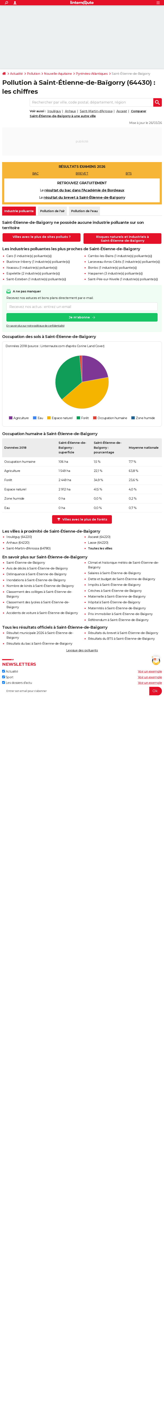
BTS (129, 173)
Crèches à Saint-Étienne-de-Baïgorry (115, 591)
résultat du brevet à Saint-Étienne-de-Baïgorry (84, 198)
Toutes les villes (100, 548)
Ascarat (121, 111)
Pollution (33, 74)
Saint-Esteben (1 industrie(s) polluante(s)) (36, 279)
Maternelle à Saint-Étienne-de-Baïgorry (116, 596)
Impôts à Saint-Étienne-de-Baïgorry (114, 585)
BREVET (82, 173)
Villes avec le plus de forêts (82, 519)
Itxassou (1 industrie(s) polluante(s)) (31, 268)
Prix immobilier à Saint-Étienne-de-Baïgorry (120, 614)
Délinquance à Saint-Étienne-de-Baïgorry (36, 574)
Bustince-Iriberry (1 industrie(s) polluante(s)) (38, 262)
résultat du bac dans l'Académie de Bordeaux (84, 190)
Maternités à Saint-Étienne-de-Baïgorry (117, 608)
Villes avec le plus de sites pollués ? (42, 237)
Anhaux (70, 111)
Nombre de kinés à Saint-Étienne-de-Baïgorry (40, 586)
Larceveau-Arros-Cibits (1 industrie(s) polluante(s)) (124, 262)
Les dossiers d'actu (17, 683)
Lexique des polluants (82, 650)
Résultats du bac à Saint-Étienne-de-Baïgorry (39, 643)
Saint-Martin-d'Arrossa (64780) (28, 548)
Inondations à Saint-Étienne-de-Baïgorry (36, 580)
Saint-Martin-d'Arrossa (96, 111)
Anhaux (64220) (17, 543)
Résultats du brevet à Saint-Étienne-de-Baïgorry (123, 633)
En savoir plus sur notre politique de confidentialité (35, 325)
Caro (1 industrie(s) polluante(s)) (28, 256)
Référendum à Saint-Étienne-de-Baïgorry (118, 620)
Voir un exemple (150, 671)
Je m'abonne (79, 317)
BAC (35, 173)
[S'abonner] (82, 691)
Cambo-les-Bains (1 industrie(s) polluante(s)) (120, 256)
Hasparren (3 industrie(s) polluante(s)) (115, 273)
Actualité (16, 74)
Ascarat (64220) (99, 537)
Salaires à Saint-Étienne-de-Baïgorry (114, 573)
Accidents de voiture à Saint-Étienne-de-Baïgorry (42, 613)
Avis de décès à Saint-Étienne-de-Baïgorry (37, 568)
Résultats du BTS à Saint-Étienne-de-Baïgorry (121, 639)
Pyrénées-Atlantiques (92, 74)
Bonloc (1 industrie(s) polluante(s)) (112, 268)
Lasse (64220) (98, 543)
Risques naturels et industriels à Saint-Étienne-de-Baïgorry (122, 239)
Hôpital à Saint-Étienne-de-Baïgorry (114, 602)
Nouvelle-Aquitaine (58, 74)
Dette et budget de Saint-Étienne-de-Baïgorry (121, 579)
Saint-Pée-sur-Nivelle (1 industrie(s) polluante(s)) (123, 279)
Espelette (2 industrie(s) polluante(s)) (33, 273)
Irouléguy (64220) (19, 537)
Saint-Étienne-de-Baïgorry (25, 563)
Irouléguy (54, 111)
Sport (7, 677)
